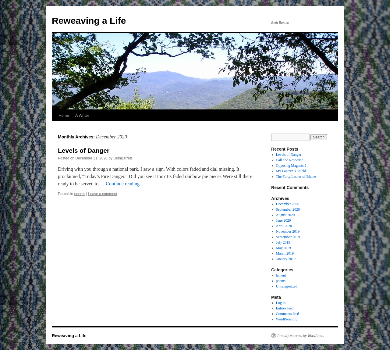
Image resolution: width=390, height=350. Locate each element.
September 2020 (288, 209)
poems (79, 194)
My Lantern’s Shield (291, 171)
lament (281, 275)
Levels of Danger (83, 150)
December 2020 (287, 204)
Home (63, 115)
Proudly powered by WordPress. (300, 336)
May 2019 (283, 248)
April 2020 (284, 226)
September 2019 (288, 237)
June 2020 (283, 220)
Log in (281, 303)
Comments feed (287, 314)
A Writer (82, 115)
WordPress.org (286, 319)
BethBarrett (122, 158)
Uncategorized (286, 286)
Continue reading (126, 183)
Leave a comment (102, 194)
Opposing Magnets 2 (291, 165)
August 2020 (285, 215)
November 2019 (288, 231)
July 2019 (283, 242)
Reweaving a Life (89, 21)
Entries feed (285, 308)
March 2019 (285, 253)
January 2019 (286, 259)
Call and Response (289, 160)
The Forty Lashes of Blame (296, 176)
